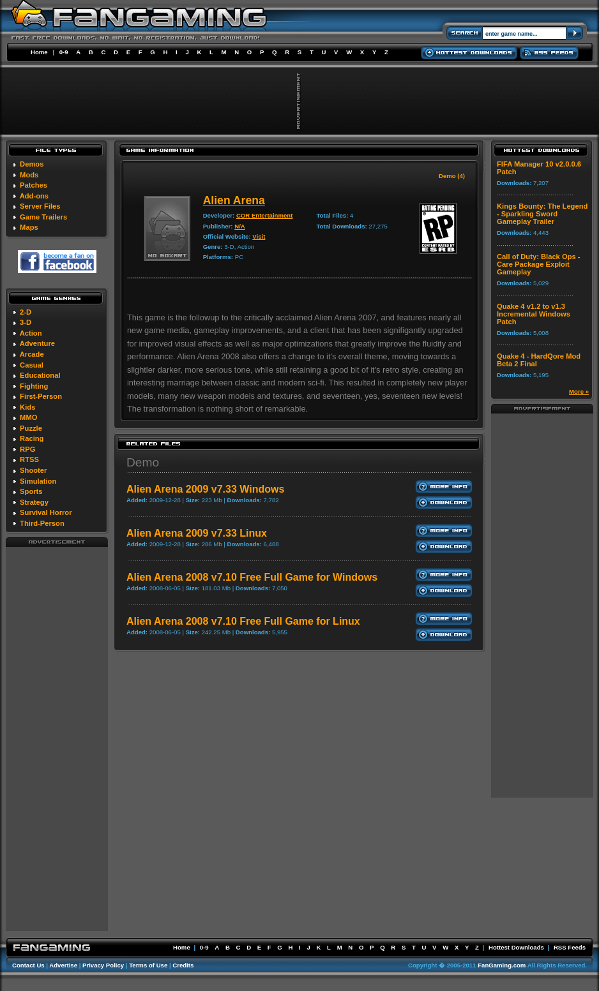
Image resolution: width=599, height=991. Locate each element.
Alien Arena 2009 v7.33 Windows (205, 489)
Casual (31, 365)
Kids (27, 407)
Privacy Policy (103, 965)
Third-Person (42, 523)
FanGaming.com (502, 965)
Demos (31, 164)
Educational (40, 375)
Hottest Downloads (516, 947)
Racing (31, 438)
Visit (258, 236)
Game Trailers (43, 217)
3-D (25, 322)
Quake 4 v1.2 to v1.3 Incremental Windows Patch (533, 313)
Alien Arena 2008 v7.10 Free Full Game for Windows (251, 577)
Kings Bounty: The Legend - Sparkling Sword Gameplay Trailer (542, 213)
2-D (25, 312)
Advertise (63, 965)
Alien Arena (234, 200)
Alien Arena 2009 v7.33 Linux (196, 533)
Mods (29, 175)
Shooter (33, 470)
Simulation (38, 481)
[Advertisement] (57, 738)
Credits (182, 965)
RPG (27, 449)
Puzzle (31, 428)
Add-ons (34, 196)
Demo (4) (452, 175)
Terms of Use (148, 965)
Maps (29, 227)
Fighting (34, 386)
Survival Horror (46, 512)
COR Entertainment (264, 215)
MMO (28, 417)
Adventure (37, 343)
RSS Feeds (570, 947)
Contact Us (28, 965)
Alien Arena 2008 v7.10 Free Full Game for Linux (243, 621)
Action (31, 333)
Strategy (34, 502)
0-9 (63, 52)
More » (579, 391)
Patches (33, 185)
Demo (142, 462)
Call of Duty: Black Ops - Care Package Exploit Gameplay (538, 264)
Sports (31, 491)
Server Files (40, 206)
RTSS (29, 459)
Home (39, 52)
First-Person (41, 396)
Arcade (32, 354)
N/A (239, 226)
